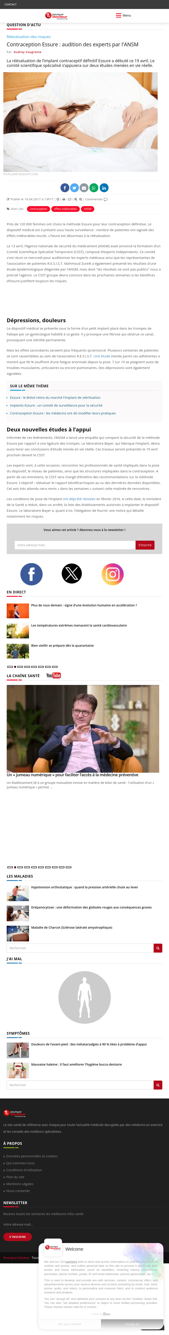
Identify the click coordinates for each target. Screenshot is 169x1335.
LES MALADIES (20, 876)
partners (71, 1261)
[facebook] (37, 574)
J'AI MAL (14, 958)
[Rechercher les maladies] (158, 948)
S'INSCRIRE (17, 1237)
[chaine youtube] (53, 677)
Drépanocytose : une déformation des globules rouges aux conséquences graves (91, 907)
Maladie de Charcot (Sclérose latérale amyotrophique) (71, 927)
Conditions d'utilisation (24, 1170)
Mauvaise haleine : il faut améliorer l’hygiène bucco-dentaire (76, 1064)
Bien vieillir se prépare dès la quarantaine (62, 645)
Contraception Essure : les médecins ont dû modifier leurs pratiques (63, 413)
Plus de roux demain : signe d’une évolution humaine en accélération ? (84, 605)
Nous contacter (18, 1190)
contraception (38, 209)
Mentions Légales (19, 1183)
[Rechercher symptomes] (158, 1085)
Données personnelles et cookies (32, 1156)
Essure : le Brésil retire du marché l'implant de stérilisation (55, 397)
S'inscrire (145, 545)
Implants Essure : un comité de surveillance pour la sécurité (56, 405)
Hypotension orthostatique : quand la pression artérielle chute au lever (84, 887)
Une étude (102, 356)
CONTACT (10, 4)
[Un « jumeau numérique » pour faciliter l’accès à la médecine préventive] (84, 729)
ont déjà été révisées (79, 499)
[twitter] (78, 573)
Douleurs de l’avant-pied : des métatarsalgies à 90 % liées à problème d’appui (89, 1044)
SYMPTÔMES (18, 1033)
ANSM (87, 209)
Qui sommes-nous (20, 1163)
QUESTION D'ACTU (24, 24)
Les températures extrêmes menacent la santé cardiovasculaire (79, 625)
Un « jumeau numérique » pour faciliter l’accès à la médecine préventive (72, 774)
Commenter (96, 199)
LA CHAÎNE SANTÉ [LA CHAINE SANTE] (23, 675)
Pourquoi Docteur (17, 1258)
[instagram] (118, 574)
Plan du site (15, 1177)
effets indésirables (65, 209)
